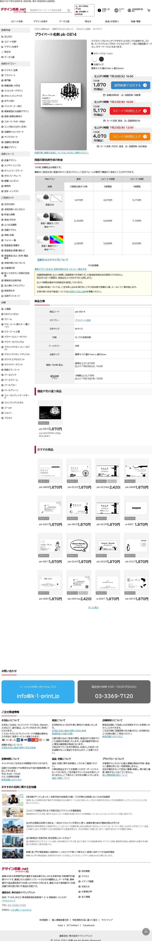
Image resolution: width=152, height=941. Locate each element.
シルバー (8, 413)
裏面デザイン (49, 227)
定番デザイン (10, 160)
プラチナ (8, 418)
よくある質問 (10, 225)
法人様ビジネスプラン (14, 286)
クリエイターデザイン (13, 91)
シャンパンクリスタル (13, 403)
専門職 (7, 81)
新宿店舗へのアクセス (112, 725)
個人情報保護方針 (60, 909)
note (60, 914)
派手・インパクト (11, 191)
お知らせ (85, 875)
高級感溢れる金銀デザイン (16, 111)
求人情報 (85, 885)
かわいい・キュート (12, 176)
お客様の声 (9, 268)
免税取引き (9, 291)
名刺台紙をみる (61, 269)
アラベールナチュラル (14, 342)
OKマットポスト (11, 314)
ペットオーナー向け (13, 106)
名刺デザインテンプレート (62, 29)
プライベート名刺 (83, 29)
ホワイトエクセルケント (14, 360)
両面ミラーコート (12, 370)
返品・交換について (61, 767)
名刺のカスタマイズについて (52, 260)
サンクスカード (11, 137)
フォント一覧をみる (78, 269)
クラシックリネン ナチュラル (17, 354)
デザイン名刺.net (42, 29)
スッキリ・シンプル (12, 166)
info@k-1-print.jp (38, 684)
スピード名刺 (17, 21)
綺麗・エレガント (11, 181)
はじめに (8, 37)
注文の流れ (9, 204)
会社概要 (85, 860)
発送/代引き (10, 220)
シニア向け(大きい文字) (15, 127)
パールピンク (10, 375)
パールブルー (10, 385)
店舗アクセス (10, 230)
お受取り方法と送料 (77, 292)
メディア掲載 (87, 870)
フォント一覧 (10, 240)
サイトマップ (107, 909)
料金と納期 (9, 215)
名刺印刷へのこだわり (14, 209)
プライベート (10, 75)
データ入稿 (64, 21)
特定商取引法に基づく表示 (85, 909)
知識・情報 (135, 21)
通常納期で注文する (130, 85)
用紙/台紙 (9, 235)
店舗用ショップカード (14, 132)
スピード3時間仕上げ (129, 136)
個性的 (7, 186)
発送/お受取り (112, 21)
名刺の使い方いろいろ (14, 263)
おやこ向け (9, 101)
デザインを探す (41, 21)
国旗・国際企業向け (13, 117)
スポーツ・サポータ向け (14, 122)
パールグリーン (11, 390)
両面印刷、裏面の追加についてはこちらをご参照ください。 (62, 153)
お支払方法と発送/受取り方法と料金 (19, 736)
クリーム (8, 319)
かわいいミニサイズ (13, 96)
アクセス (85, 865)
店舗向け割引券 (11, 142)
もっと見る (93, 607)
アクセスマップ (8, 889)
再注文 (88, 21)
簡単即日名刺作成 (12, 280)
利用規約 (44, 909)
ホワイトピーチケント (13, 365)
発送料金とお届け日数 (62, 722)
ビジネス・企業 (11, 70)
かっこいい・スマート (13, 171)
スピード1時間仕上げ (130, 111)
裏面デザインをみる (44, 269)
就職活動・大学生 (12, 86)
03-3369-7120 (114, 684)
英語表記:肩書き (12, 245)
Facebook (88, 914)
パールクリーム (11, 380)
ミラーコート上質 (12, 332)
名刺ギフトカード (12, 296)
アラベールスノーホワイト (15, 337)
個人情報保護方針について (115, 764)
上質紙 (7, 309)
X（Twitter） (73, 914)
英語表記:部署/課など (14, 251)
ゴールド (8, 408)
